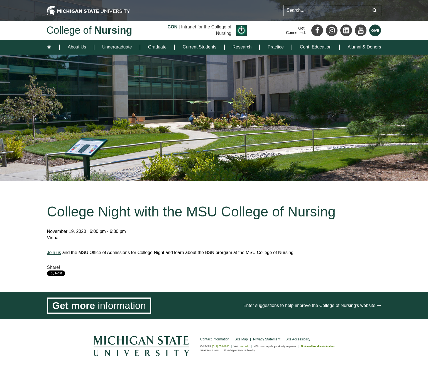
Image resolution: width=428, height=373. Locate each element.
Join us (54, 252)
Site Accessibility (298, 339)
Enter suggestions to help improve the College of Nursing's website (312, 305)
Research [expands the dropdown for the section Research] (242, 47)
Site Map (241, 339)
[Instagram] (331, 30)
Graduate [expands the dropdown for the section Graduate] (157, 47)
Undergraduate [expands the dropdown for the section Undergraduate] (117, 47)
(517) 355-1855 (220, 346)
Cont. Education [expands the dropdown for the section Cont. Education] (316, 47)
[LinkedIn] (346, 30)
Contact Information (214, 339)
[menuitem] (77, 47)
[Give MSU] (375, 30)
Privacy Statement (266, 339)
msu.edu (245, 346)
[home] (50, 47)
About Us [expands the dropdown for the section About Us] (77, 47)
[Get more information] (99, 306)
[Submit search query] (374, 10)
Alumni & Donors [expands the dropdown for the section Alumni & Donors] (364, 47)
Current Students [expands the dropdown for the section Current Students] (199, 47)
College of (89, 30)
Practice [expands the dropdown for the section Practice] (276, 47)
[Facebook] (317, 30)
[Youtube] (360, 30)
